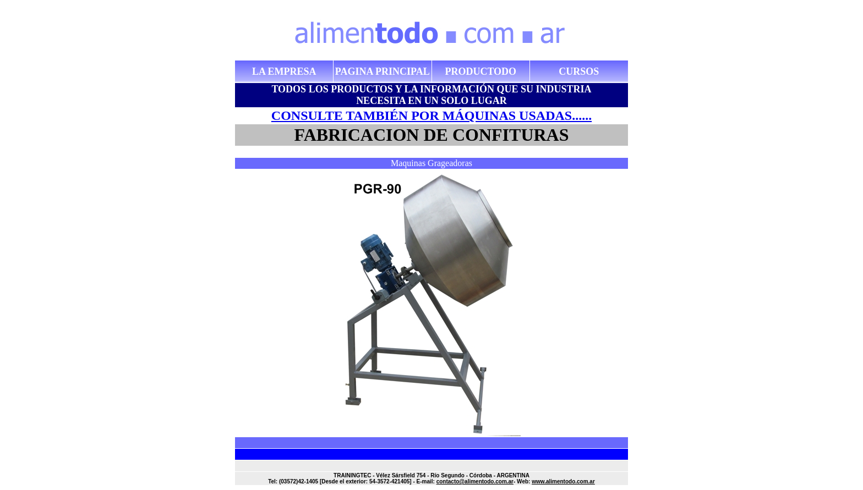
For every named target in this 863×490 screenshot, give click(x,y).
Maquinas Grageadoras (431, 163)
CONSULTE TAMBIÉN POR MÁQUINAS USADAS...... (431, 115)
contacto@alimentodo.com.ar (475, 481)
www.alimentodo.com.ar (563, 481)
